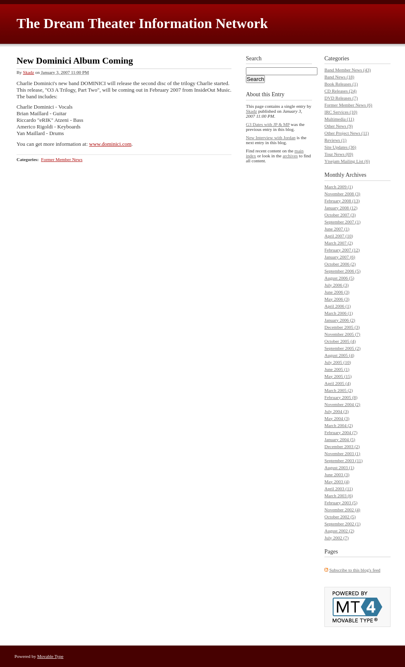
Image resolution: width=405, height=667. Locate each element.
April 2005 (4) (337, 383)
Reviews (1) (335, 140)
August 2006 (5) (339, 277)
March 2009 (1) (338, 186)
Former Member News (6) (348, 104)
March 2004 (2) (338, 425)
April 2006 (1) (337, 306)
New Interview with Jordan (270, 137)
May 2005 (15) (338, 376)
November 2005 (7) (342, 334)
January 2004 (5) (339, 439)
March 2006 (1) (338, 313)
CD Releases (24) (340, 90)
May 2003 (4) (337, 481)
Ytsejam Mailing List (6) (347, 161)
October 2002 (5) (340, 516)
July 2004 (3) (336, 411)
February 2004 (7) (340, 432)
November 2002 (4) (342, 509)
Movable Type (50, 656)
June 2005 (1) (337, 369)
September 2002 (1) (342, 523)
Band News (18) (339, 76)
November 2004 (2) (342, 404)
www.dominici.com (110, 144)
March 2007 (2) (338, 242)
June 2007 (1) (337, 228)
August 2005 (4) (339, 355)
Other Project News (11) (346, 133)
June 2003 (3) (337, 474)
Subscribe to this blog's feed (355, 569)
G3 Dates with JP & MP (268, 124)
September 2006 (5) (342, 270)
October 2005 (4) (340, 341)
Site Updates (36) (340, 147)
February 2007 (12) (342, 249)
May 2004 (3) (337, 418)
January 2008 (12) (340, 207)
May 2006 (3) (337, 299)
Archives (356, 175)
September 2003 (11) (343, 460)
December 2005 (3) (342, 327)
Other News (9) (338, 125)
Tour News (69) (338, 154)
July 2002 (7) (336, 537)
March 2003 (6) (338, 495)
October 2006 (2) (340, 263)
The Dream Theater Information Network (142, 23)
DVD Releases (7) (341, 97)
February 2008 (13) (342, 200)
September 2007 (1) (342, 221)
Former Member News (61, 159)
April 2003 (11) (338, 488)
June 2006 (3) (337, 292)
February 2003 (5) (340, 502)
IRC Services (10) (340, 111)
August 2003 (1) (339, 467)
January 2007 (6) (339, 256)
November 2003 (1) (342, 453)
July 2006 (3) (336, 284)
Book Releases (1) (341, 83)
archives (290, 155)
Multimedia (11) (339, 118)
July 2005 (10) (337, 362)
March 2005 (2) (338, 390)
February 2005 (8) (340, 397)
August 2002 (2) (339, 530)
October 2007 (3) (340, 214)
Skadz (28, 72)
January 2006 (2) (339, 320)
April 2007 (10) (338, 235)
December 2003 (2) (342, 446)
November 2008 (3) (342, 193)
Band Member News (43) (347, 69)
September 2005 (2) (342, 348)
